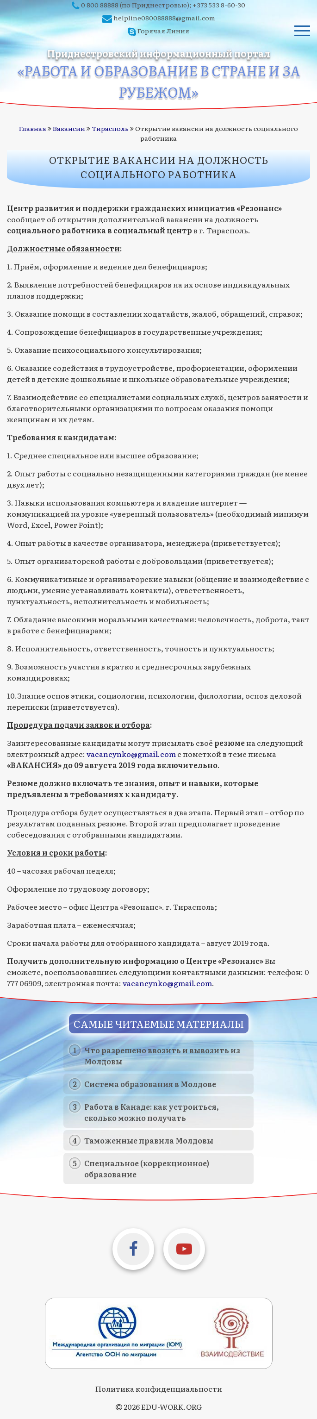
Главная (32, 128)
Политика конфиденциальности (158, 1388)
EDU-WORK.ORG (171, 1406)
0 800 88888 (99, 4)
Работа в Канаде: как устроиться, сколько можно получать (151, 1112)
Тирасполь (110, 128)
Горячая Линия (163, 30)
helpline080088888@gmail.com (164, 17)
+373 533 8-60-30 (219, 4)
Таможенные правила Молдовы (148, 1140)
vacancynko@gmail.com (131, 753)
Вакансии (69, 128)
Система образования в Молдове (150, 1083)
